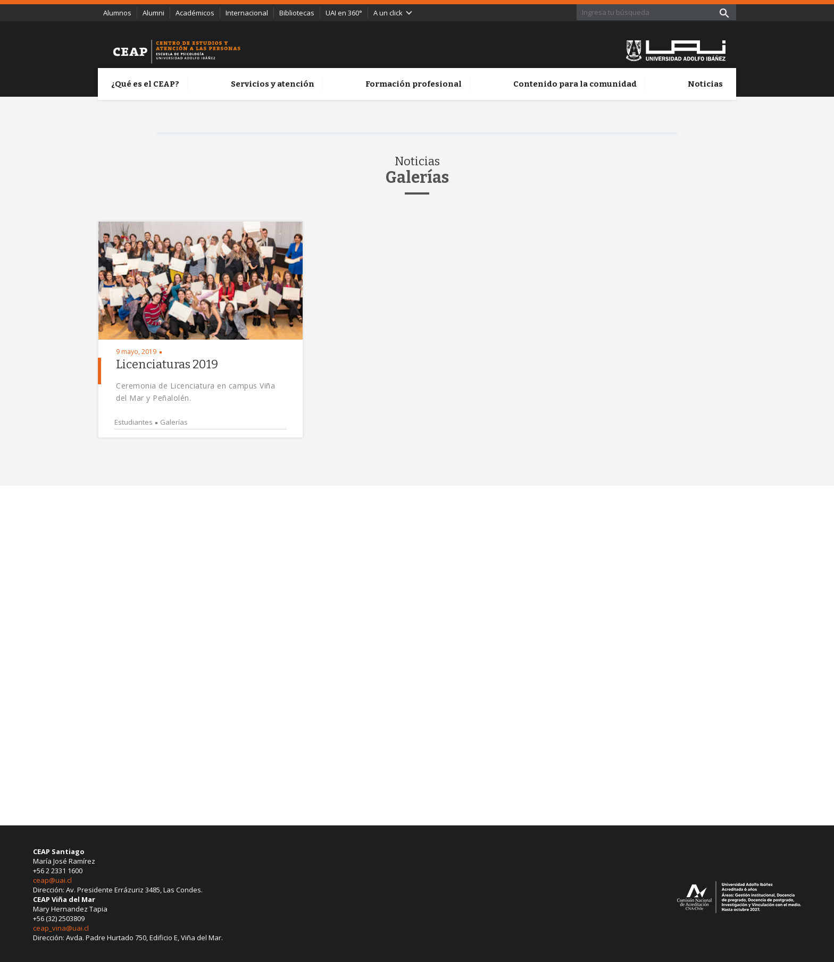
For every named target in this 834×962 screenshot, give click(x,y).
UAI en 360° (344, 13)
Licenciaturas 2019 (167, 364)
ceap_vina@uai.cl (61, 928)
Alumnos (117, 13)
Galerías (174, 422)
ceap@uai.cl (52, 880)
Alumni (153, 13)
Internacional (247, 13)
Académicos (195, 13)
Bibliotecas (296, 13)
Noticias (705, 84)
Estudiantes (133, 422)
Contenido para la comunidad (575, 84)
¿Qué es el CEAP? (145, 84)
